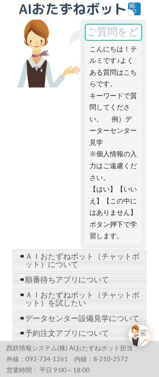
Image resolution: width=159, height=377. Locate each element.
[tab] (79, 261)
